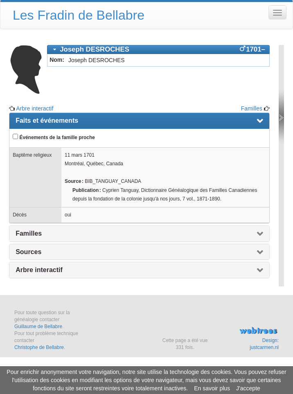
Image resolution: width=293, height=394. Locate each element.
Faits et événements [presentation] (47, 120)
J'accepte (248, 388)
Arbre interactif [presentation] (39, 269)
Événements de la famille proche (54, 137)
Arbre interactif (34, 108)
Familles (251, 108)
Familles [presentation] (29, 233)
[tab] (158, 49)
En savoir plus (212, 388)
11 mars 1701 (80, 155)
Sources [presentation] (28, 251)
